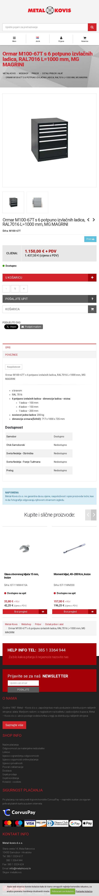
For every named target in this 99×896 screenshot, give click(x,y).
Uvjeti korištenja (11, 778)
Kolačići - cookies (12, 781)
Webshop (23, 73)
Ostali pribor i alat (52, 73)
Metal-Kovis (9, 73)
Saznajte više (14, 725)
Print (90, 239)
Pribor (35, 73)
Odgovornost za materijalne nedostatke (23, 748)
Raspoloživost (13, 367)
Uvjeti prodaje (10, 774)
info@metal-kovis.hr (20, 868)
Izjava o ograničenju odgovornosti (21, 755)
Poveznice (11, 354)
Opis (7, 347)
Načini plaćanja (11, 744)
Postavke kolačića (84, 891)
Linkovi (6, 752)
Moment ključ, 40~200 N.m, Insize (72, 574)
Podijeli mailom (31, 326)
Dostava (7, 770)
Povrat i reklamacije (13, 767)
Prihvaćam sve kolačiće (63, 891)
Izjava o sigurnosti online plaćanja (20, 759)
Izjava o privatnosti (12, 763)
